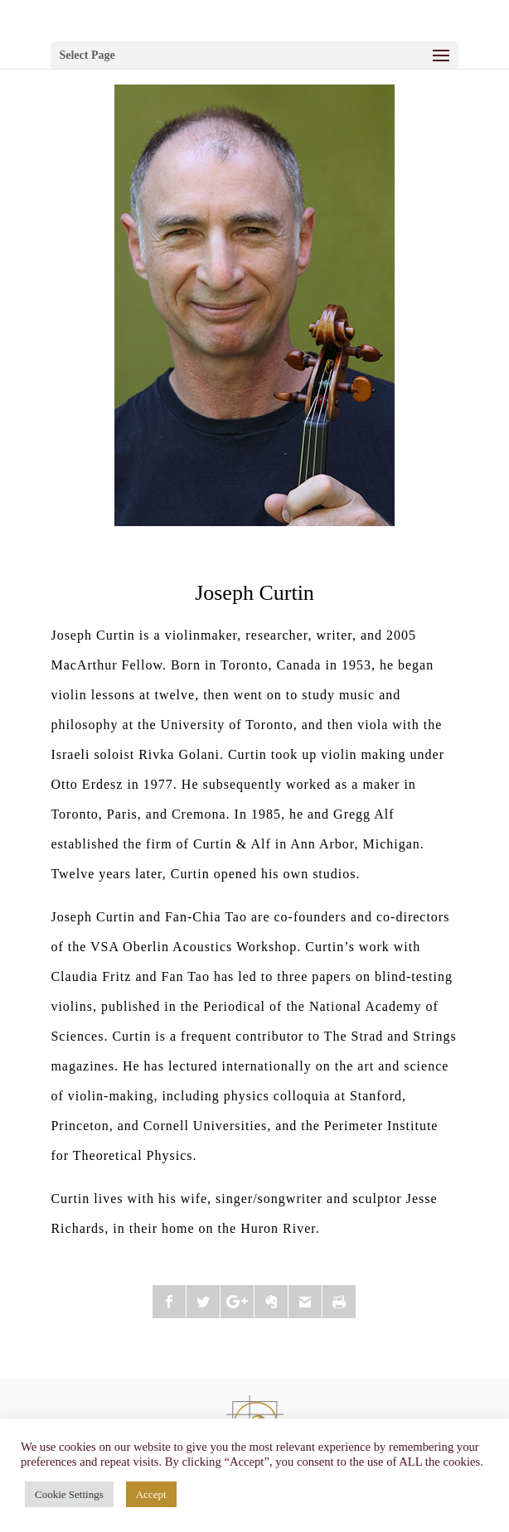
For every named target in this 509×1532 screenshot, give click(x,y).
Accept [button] (151, 1494)
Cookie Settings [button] (69, 1494)
